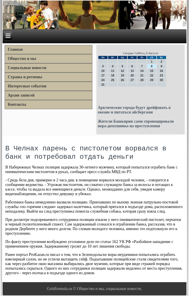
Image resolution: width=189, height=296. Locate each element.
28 (141, 80)
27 (132, 80)
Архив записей (21, 95)
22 (151, 75)
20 (132, 75)
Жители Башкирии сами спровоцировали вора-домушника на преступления (136, 123)
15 (151, 70)
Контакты (17, 104)
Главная (15, 49)
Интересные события (27, 86)
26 (122, 80)
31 (102, 84)
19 (122, 75)
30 (161, 80)
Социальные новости (27, 68)
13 (132, 70)
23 (161, 75)
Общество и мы (22, 58)
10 (102, 70)
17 (102, 75)
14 (141, 70)
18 (112, 75)
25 (112, 80)
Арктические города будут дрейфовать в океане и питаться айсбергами (134, 109)
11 (112, 70)
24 (102, 80)
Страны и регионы (25, 77)
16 (161, 70)
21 (141, 75)
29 (151, 80)
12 (122, 70)
